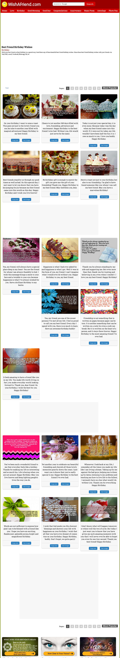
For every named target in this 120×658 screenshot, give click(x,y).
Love (12, 11)
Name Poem (89, 11)
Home (4, 11)
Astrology (101, 11)
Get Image (26, 140)
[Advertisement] (60, 29)
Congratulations (60, 11)
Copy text (15, 140)
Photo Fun (113, 11)
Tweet (7, 88)
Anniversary (75, 11)
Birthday (21, 11)
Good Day (47, 11)
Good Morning (34, 11)
